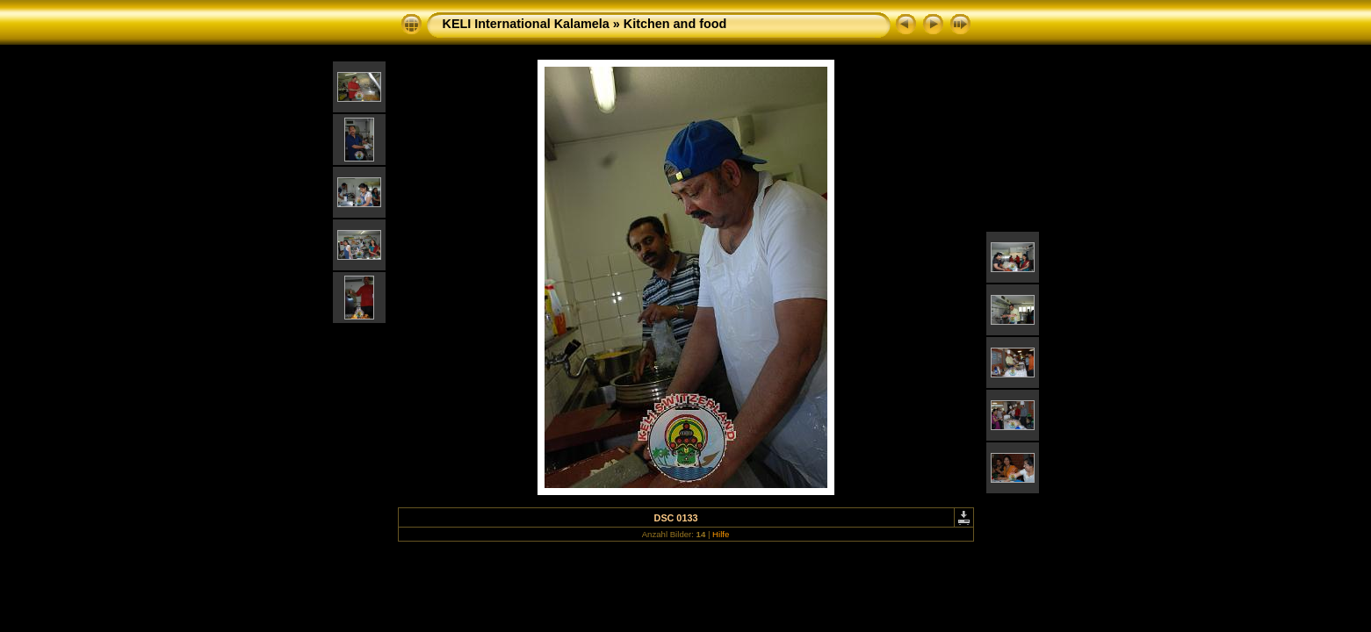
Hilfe (720, 534)
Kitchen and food (675, 24)
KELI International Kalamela (526, 24)
